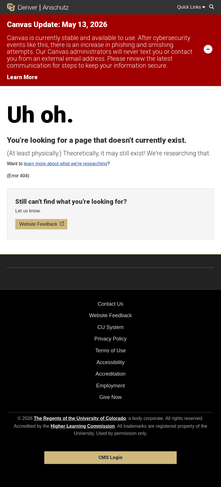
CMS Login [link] (110, 457)
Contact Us (110, 304)
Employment (110, 386)
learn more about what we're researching (65, 163)
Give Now (110, 397)
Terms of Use (110, 350)
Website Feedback (110, 315)
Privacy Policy (110, 339)
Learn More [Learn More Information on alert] (22, 77)
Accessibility (110, 362)
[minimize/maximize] (208, 49)
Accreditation (110, 374)
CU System (110, 327)
